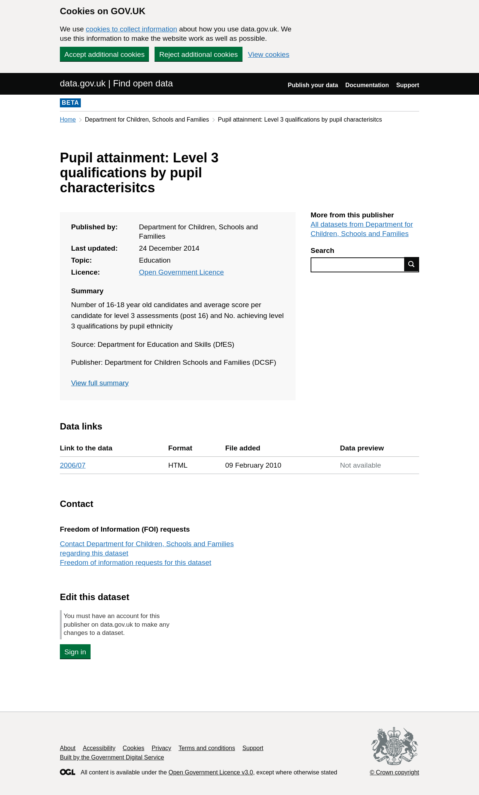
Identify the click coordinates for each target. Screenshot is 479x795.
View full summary (100, 383)
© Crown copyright (394, 772)
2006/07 (73, 465)
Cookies (133, 748)
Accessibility (99, 748)
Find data (411, 264)
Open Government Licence (181, 272)
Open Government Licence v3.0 (210, 772)
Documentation (367, 85)
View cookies (269, 54)
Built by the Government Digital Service (112, 757)
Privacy (161, 748)
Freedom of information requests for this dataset (135, 562)
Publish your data (313, 85)
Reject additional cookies (198, 54)
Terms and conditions (207, 748)
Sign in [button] (75, 652)
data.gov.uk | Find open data (116, 83)
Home (68, 119)
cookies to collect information (131, 29)
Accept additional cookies (104, 54)
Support (407, 85)
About (68, 748)
